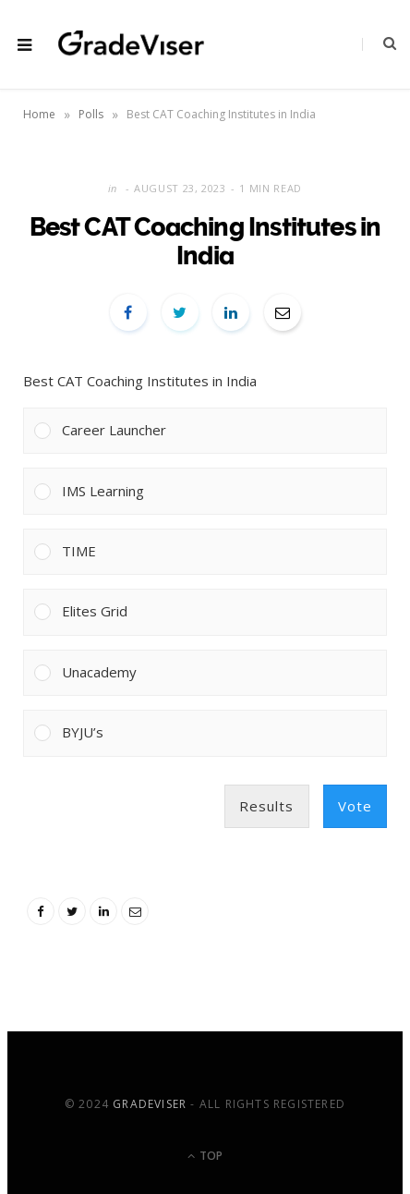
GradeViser (150, 1104)
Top (205, 1156)
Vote (355, 806)
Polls (90, 114)
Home (39, 114)
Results (267, 806)
